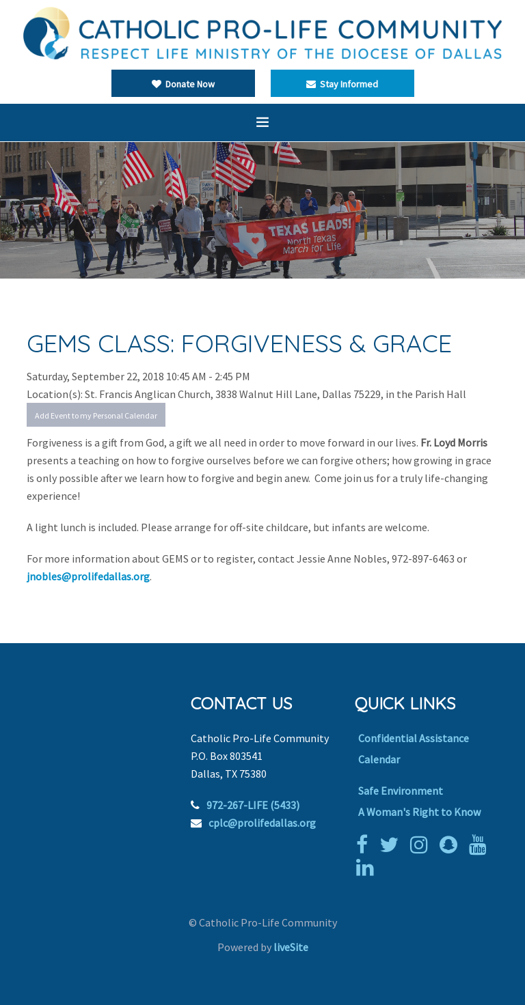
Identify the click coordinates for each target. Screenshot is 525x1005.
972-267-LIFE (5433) (252, 805)
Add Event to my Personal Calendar (96, 415)
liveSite (290, 947)
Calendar (379, 759)
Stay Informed (342, 84)
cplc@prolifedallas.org (262, 823)
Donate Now (183, 84)
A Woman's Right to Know (419, 812)
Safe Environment (400, 790)
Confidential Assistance (413, 738)
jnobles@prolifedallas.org (88, 576)
